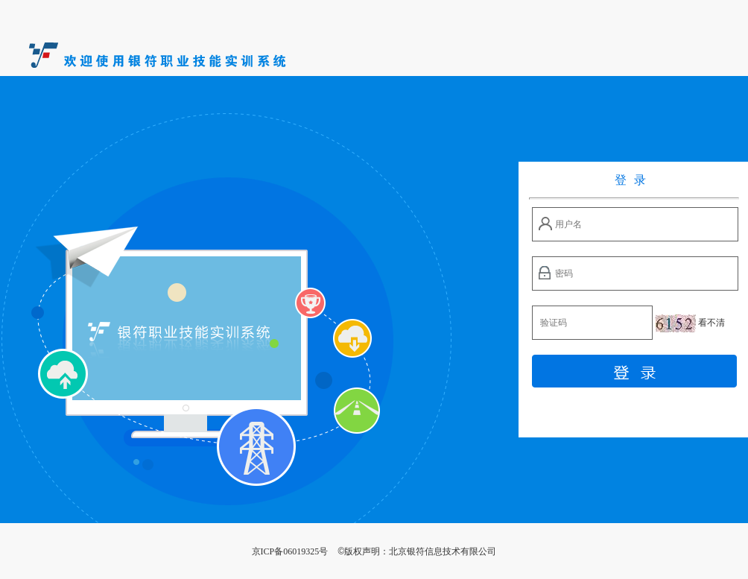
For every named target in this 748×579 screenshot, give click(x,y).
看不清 (711, 322)
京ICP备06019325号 (290, 551)
